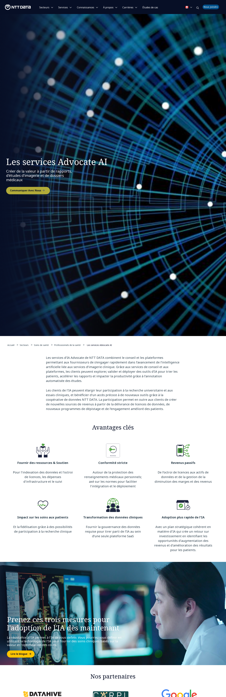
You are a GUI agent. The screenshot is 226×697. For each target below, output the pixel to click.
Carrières (127, 7)
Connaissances (85, 7)
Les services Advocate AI (99, 345)
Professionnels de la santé (67, 345)
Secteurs (44, 7)
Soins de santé (41, 345)
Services (63, 7)
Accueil (10, 345)
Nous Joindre (211, 7)
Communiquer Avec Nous (25, 191)
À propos (108, 7)
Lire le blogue (19, 655)
